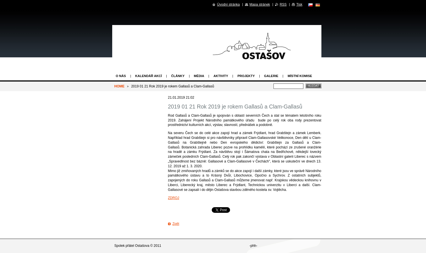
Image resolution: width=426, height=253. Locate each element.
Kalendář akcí (148, 76)
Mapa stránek (260, 4)
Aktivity (220, 76)
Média (199, 76)
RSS (283, 4)
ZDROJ (173, 198)
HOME (119, 86)
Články (177, 76)
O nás (121, 76)
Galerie (271, 76)
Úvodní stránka (228, 4)
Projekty (246, 76)
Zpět (176, 224)
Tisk (299, 4)
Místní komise (300, 76)
